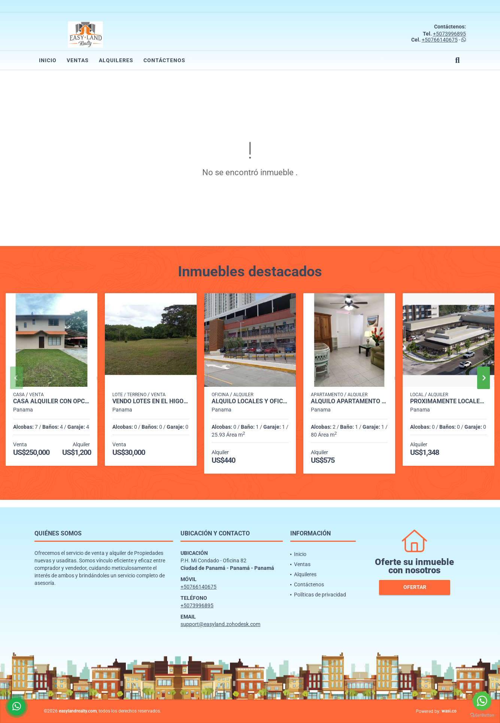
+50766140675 (440, 40)
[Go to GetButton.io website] (482, 715)
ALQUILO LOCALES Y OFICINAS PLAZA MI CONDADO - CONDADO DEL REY (250, 401)
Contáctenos (164, 60)
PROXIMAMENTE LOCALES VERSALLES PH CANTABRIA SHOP (448, 401)
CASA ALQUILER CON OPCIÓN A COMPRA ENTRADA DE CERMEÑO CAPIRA (51, 401)
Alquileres (116, 60)
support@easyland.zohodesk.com (220, 624)
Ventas (78, 60)
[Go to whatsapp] (482, 701)
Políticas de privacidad (320, 595)
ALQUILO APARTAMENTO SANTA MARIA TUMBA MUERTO (349, 401)
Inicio (48, 60)
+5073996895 (449, 34)
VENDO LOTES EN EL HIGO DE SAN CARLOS (150, 401)
